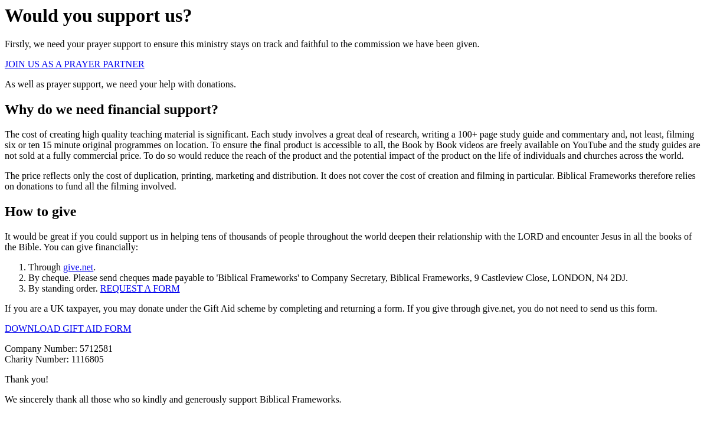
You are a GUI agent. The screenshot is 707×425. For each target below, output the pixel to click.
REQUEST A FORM (140, 288)
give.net (78, 267)
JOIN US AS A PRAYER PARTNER (75, 64)
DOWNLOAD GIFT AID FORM (68, 328)
